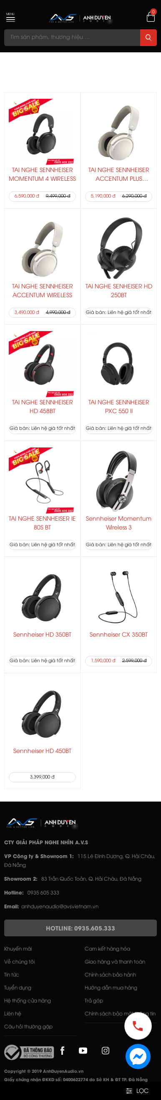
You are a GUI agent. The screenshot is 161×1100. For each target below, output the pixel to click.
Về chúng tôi (19, 962)
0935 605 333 (43, 893)
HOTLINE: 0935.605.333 (80, 929)
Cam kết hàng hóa (107, 949)
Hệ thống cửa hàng (27, 1001)
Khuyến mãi (18, 949)
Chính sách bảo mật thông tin (120, 1014)
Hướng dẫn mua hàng (111, 988)
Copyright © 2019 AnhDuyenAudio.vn (43, 1072)
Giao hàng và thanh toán (115, 962)
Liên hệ (12, 1014)
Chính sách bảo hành (110, 975)
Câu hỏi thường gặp (28, 1027)
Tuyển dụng (17, 988)
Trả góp (94, 1001)
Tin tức (11, 975)
